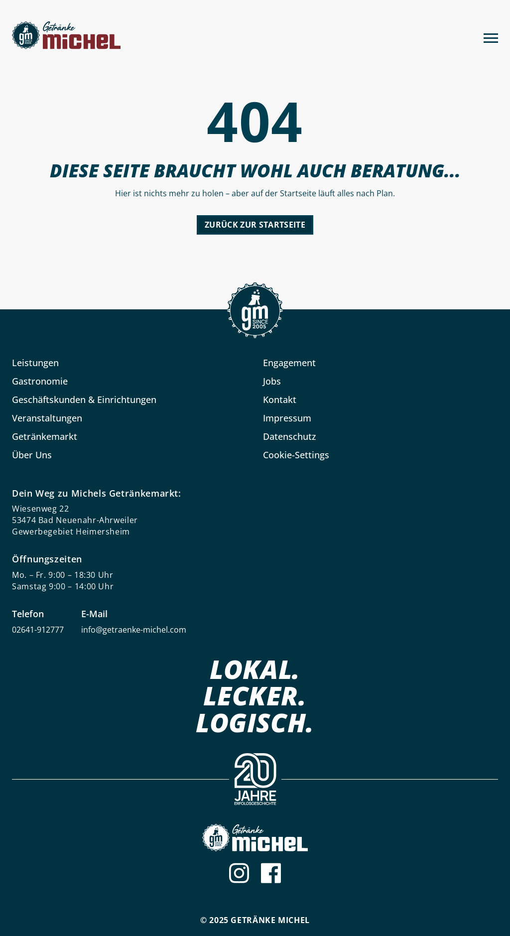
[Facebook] (271, 873)
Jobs (272, 381)
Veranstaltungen (47, 418)
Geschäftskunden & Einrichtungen (84, 399)
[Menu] (491, 36)
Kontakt (279, 399)
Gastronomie (40, 381)
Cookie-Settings (296, 455)
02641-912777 (38, 629)
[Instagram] (239, 873)
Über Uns (32, 455)
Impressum (287, 418)
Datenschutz (289, 436)
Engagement (289, 363)
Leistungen (35, 363)
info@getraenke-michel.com (133, 629)
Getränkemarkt (44, 436)
